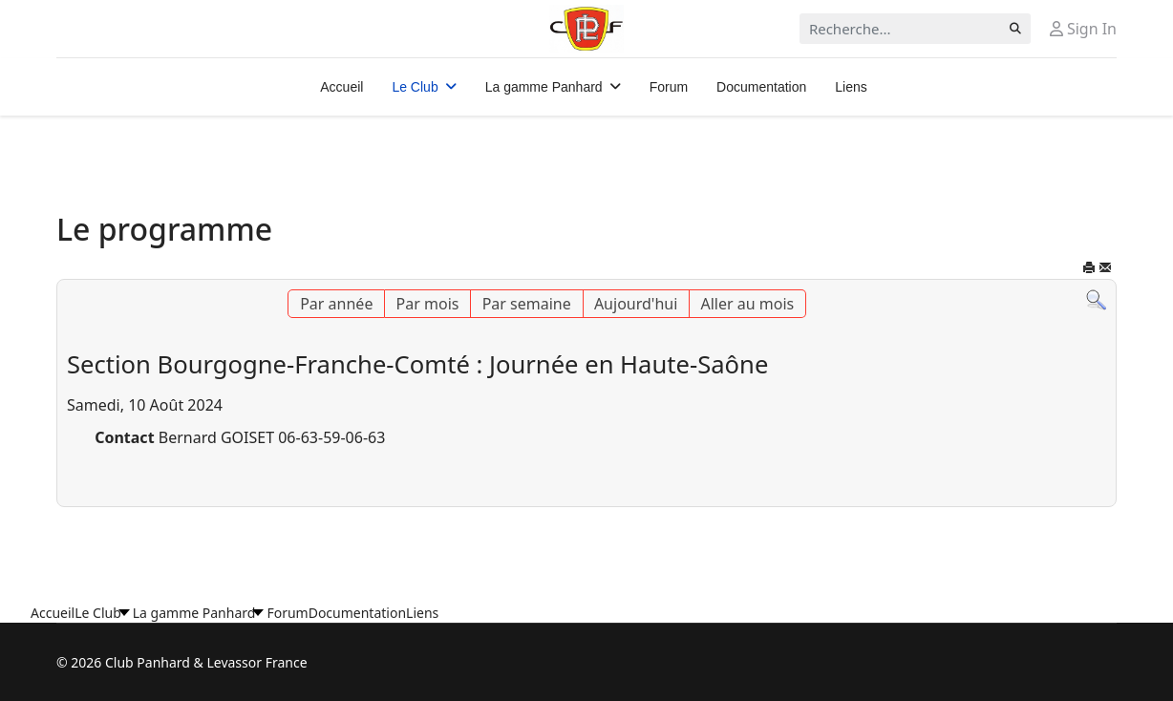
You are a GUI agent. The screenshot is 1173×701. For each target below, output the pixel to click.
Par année (336, 303)
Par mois (427, 303)
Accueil (341, 87)
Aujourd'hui (635, 303)
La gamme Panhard (544, 87)
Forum (669, 87)
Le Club (414, 87)
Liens (850, 87)
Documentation (761, 87)
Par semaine (526, 303)
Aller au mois (748, 303)
